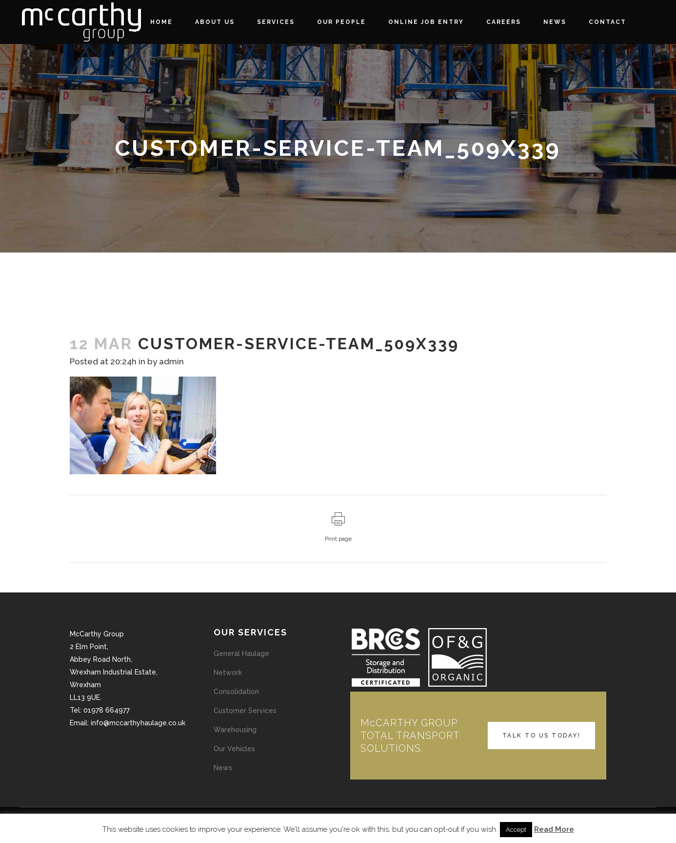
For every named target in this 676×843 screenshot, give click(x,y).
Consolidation (236, 691)
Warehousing (235, 730)
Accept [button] (516, 829)
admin (171, 361)
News (223, 768)
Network (228, 672)
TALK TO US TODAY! (541, 735)
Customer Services (245, 711)
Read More (554, 829)
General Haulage (241, 653)
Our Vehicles (234, 749)
